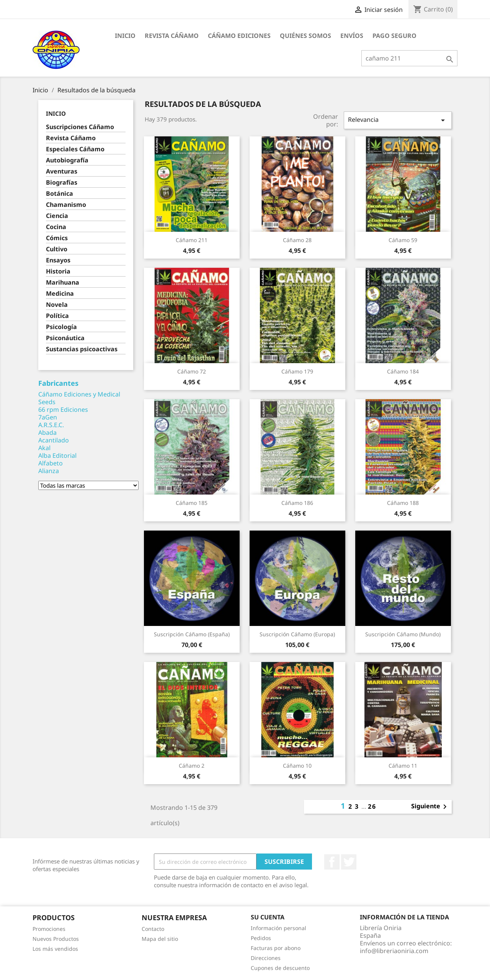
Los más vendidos (55, 948)
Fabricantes (58, 383)
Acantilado (53, 440)
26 (372, 806)
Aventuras (61, 171)
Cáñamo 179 (297, 371)
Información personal (278, 928)
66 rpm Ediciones (63, 409)
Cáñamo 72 (191, 371)
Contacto (153, 928)
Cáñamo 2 (191, 765)
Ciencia (57, 216)
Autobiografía (67, 160)
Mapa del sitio (160, 938)
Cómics (57, 238)
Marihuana (62, 282)
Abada (47, 432)
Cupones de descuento (280, 967)
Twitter (348, 862)
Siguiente (430, 806)
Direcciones (266, 958)
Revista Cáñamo (172, 35)
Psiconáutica (65, 338)
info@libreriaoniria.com (394, 951)
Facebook (332, 862)
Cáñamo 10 (297, 765)
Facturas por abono (276, 948)
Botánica (59, 194)
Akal (44, 448)
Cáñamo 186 (297, 502)
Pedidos (261, 938)
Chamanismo (66, 205)
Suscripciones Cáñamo (80, 127)
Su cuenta (267, 917)
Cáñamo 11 (403, 765)
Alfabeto (50, 463)
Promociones (49, 928)
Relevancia (398, 120)
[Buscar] (409, 58)
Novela (57, 305)
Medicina (60, 294)
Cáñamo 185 (191, 502)
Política (57, 316)
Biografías (61, 183)
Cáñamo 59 (403, 240)
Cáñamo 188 (403, 502)
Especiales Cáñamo (75, 149)
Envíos (351, 35)
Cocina (56, 227)
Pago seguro (394, 35)
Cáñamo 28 (297, 240)
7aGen (47, 417)
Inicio (125, 35)
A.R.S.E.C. (51, 425)
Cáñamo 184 (403, 371)
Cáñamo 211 (191, 240)
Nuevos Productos (56, 938)
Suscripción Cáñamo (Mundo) (403, 634)
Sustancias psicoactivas (82, 349)
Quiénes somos (305, 35)
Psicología (61, 327)
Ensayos (58, 260)
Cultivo (56, 249)
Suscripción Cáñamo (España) (192, 634)
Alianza (48, 471)
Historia (58, 271)
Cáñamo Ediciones (239, 35)
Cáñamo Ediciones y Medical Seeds (79, 398)
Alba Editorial (57, 455)
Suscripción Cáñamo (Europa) (297, 634)
